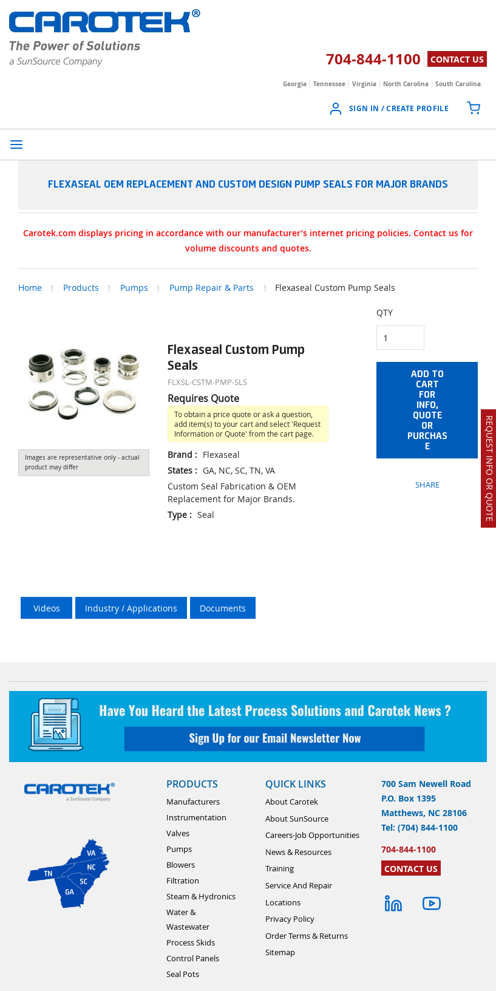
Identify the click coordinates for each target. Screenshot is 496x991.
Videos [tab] (46, 608)
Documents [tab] (223, 608)
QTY (384, 312)
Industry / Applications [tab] (131, 608)
